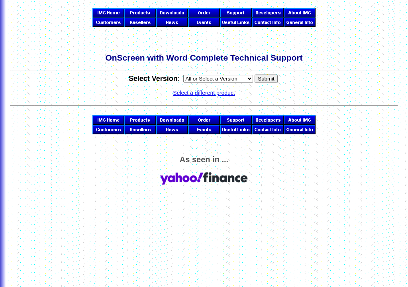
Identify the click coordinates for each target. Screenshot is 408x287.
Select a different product (204, 93)
